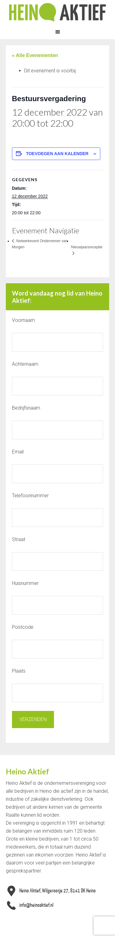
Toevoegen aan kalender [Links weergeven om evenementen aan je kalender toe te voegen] (57, 153)
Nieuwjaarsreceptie (86, 247)
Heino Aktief (57, 12)
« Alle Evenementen (35, 55)
